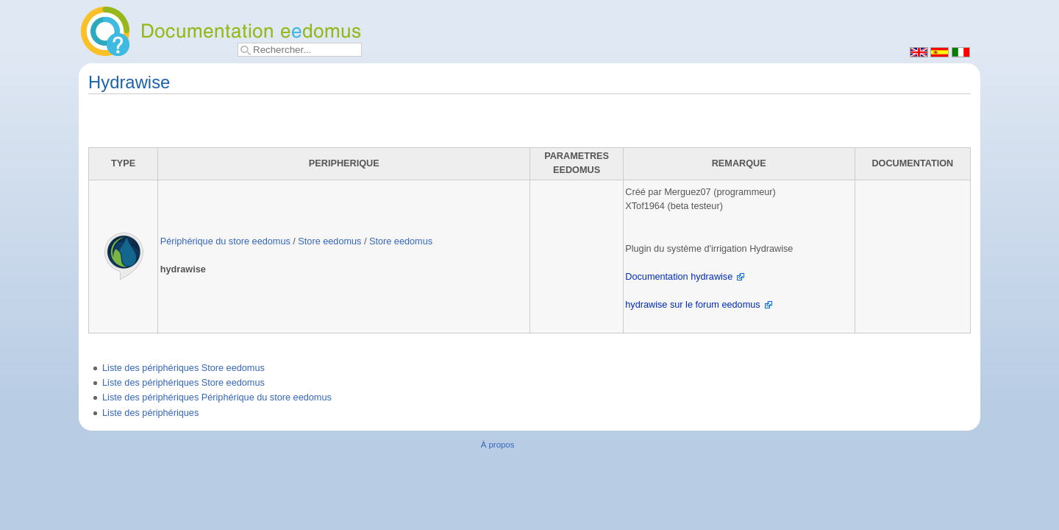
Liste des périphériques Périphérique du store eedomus (217, 397)
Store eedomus (329, 241)
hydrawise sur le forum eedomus (692, 305)
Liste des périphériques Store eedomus (183, 368)
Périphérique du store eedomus (225, 241)
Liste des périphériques (150, 413)
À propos (498, 444)
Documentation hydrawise (678, 277)
